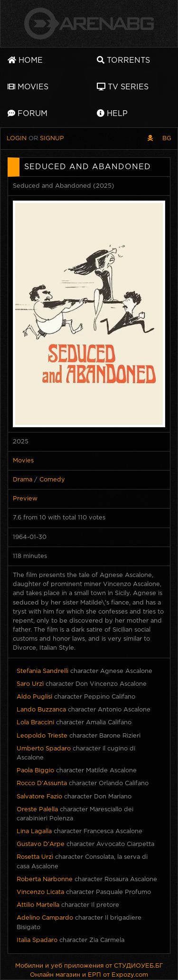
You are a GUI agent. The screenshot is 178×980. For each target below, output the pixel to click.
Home (25, 60)
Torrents (123, 60)
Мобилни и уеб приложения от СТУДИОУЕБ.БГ (89, 966)
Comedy (52, 479)
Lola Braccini (35, 722)
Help (112, 113)
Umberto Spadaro (44, 748)
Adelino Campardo (45, 918)
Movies (28, 87)
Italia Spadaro (37, 940)
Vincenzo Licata (40, 892)
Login (17, 138)
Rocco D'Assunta (42, 783)
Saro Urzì (30, 684)
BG (166, 138)
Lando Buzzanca (41, 709)
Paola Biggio (35, 770)
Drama (22, 479)
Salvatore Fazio (39, 796)
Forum (27, 113)
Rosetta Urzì (35, 857)
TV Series (123, 87)
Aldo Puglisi (34, 697)
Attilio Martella (38, 905)
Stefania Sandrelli (42, 671)
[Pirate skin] (150, 138)
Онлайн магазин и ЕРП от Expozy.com (89, 975)
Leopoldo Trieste (42, 736)
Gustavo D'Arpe (41, 844)
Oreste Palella (37, 809)
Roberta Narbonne (45, 879)
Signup (52, 138)
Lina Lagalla (34, 831)
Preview (25, 498)
